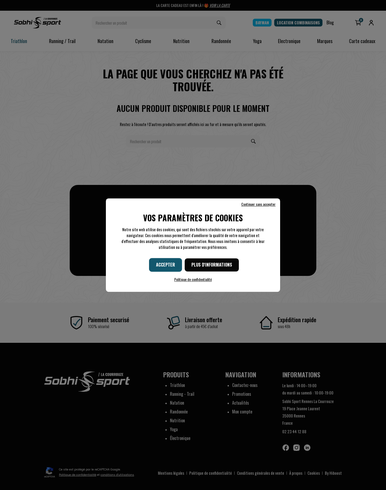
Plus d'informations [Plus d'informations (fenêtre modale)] (211, 264)
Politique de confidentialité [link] (193, 279)
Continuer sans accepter (258, 204)
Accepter (165, 264)
